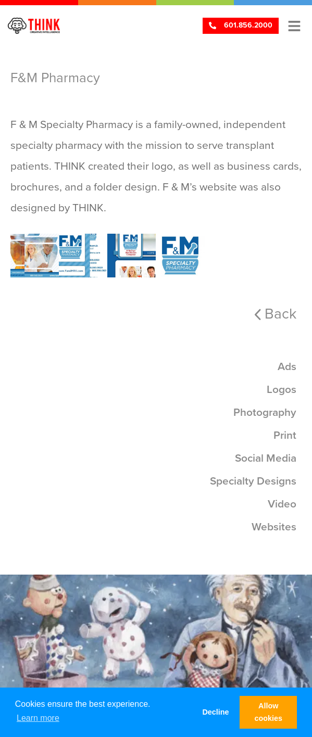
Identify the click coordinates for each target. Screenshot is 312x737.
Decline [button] (215, 712)
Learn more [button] (38, 718)
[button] (294, 26)
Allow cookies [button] (268, 712)
